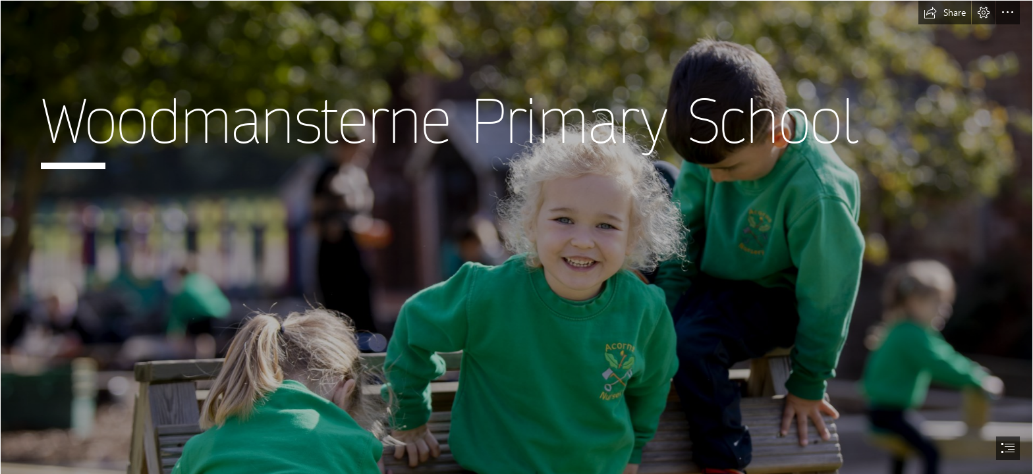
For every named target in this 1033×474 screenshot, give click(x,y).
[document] (516, 237)
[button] (944, 12)
